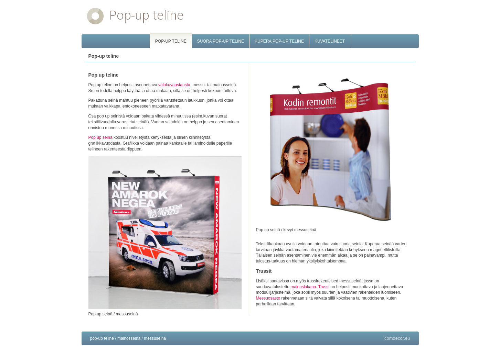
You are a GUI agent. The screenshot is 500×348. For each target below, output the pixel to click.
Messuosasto (268, 298)
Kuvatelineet (330, 41)
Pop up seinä (100, 137)
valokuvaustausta (174, 84)
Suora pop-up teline (220, 41)
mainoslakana (303, 286)
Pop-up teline (146, 15)
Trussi (323, 286)
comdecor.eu (397, 338)
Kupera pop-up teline (279, 41)
